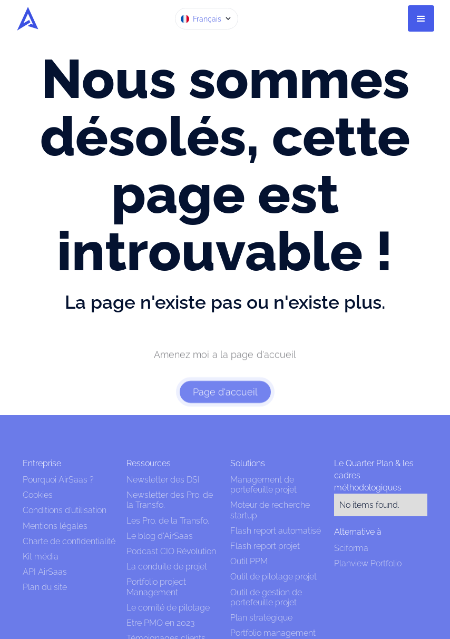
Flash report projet (265, 546)
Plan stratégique (261, 618)
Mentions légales (56, 526)
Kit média (40, 557)
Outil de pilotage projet (273, 577)
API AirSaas (45, 572)
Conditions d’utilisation (64, 510)
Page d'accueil (225, 399)
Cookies (38, 495)
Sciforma (351, 548)
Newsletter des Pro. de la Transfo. (169, 500)
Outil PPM (249, 561)
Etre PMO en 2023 (160, 623)
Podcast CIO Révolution (171, 551)
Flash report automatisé (275, 531)
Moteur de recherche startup (270, 510)
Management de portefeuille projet (263, 485)
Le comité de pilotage (168, 608)
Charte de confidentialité (69, 541)
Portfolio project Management (156, 587)
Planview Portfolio (368, 563)
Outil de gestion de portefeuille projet (266, 597)
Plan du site (45, 587)
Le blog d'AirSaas (159, 536)
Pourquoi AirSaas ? (58, 480)
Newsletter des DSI (163, 480)
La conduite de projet (166, 567)
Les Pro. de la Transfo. (167, 521)
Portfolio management (273, 633)
